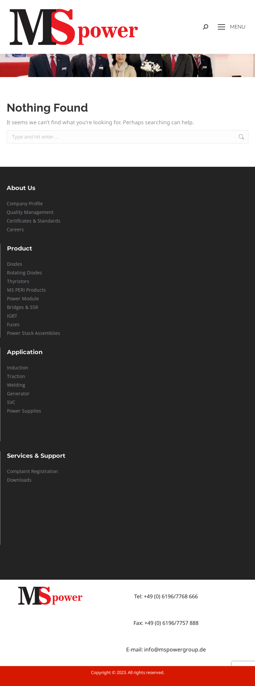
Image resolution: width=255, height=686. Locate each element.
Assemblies (47, 333)
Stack (28, 333)
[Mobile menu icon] (231, 27)
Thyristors (18, 281)
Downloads (19, 480)
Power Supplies (24, 411)
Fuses (13, 324)
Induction (17, 367)
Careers (15, 229)
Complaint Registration (32, 471)
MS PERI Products (26, 290)
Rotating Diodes (24, 272)
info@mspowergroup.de (175, 649)
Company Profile (25, 203)
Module (30, 298)
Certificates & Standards (33, 221)
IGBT (12, 316)
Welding (16, 385)
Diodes (14, 264)
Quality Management (30, 212)
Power (14, 298)
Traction (16, 376)
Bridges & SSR (22, 307)
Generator (18, 393)
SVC (11, 402)
